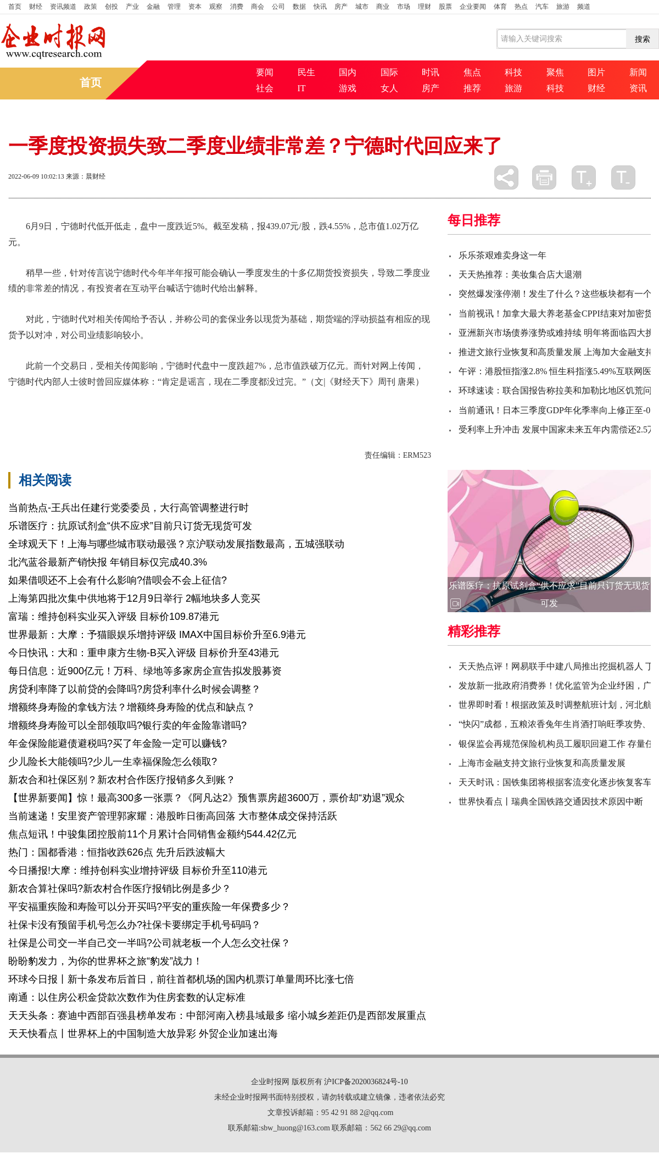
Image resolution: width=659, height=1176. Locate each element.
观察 (215, 6)
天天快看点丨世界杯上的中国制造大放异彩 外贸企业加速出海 (143, 1033)
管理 (174, 6)
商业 (382, 6)
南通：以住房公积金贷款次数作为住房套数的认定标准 (126, 997)
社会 (264, 88)
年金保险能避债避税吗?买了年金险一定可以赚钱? (117, 743)
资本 (195, 6)
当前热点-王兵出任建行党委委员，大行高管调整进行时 (128, 507)
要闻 (264, 72)
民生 (306, 72)
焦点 (472, 72)
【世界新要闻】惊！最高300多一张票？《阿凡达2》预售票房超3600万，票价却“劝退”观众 (206, 797)
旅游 (562, 6)
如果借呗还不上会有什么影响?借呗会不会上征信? (117, 580)
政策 (90, 6)
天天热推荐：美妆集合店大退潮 (520, 274)
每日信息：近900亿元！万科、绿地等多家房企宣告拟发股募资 (145, 670)
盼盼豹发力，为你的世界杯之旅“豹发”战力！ (105, 961)
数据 (299, 6)
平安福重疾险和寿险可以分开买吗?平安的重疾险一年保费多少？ (149, 906)
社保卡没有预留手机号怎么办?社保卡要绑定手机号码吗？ (134, 924)
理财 (424, 6)
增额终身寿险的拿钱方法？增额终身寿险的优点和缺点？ (131, 707)
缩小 (623, 177)
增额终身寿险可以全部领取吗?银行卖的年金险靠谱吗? (127, 725)
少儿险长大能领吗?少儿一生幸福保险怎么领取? (112, 761)
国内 (347, 72)
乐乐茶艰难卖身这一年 (502, 255)
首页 (14, 6)
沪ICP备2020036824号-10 (365, 1082)
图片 (596, 72)
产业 (132, 6)
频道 (583, 6)
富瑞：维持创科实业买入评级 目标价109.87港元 (113, 616)
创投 (111, 6)
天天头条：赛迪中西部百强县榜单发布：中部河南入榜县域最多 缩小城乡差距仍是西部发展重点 (217, 1015)
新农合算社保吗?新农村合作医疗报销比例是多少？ (119, 888)
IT (302, 88)
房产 (341, 6)
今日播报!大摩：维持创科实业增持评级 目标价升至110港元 (137, 870)
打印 (544, 177)
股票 (445, 6)
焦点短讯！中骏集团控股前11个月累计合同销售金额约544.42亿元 (152, 834)
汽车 (542, 6)
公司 (278, 6)
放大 (584, 177)
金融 (153, 6)
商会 (257, 6)
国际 (389, 72)
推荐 (472, 88)
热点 (521, 6)
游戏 (347, 88)
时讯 (430, 72)
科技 (513, 72)
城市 (361, 6)
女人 (389, 88)
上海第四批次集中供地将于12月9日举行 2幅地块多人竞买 (134, 598)
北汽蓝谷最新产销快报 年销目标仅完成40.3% (107, 562)
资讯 (638, 88)
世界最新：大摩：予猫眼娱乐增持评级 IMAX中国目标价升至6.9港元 (157, 634)
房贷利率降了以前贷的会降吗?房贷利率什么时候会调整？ (134, 689)
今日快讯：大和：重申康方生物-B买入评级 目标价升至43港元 (143, 652)
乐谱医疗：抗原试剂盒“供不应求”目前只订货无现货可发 (130, 525)
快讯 (320, 6)
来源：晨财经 (85, 176)
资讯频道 (63, 6)
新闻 (638, 72)
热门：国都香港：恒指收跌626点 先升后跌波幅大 (116, 852)
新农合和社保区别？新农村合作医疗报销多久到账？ (122, 779)
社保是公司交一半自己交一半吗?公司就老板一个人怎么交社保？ (149, 943)
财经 (35, 6)
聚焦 (555, 72)
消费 (236, 6)
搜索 (642, 39)
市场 (403, 6)
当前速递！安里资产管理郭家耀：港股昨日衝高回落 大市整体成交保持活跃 (172, 816)
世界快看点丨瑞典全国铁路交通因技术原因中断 (551, 801)
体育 (500, 6)
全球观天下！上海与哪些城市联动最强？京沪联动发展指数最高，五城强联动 (176, 544)
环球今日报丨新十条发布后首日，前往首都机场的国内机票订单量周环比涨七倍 (181, 979)
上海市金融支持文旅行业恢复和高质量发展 (542, 763)
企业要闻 (473, 6)
